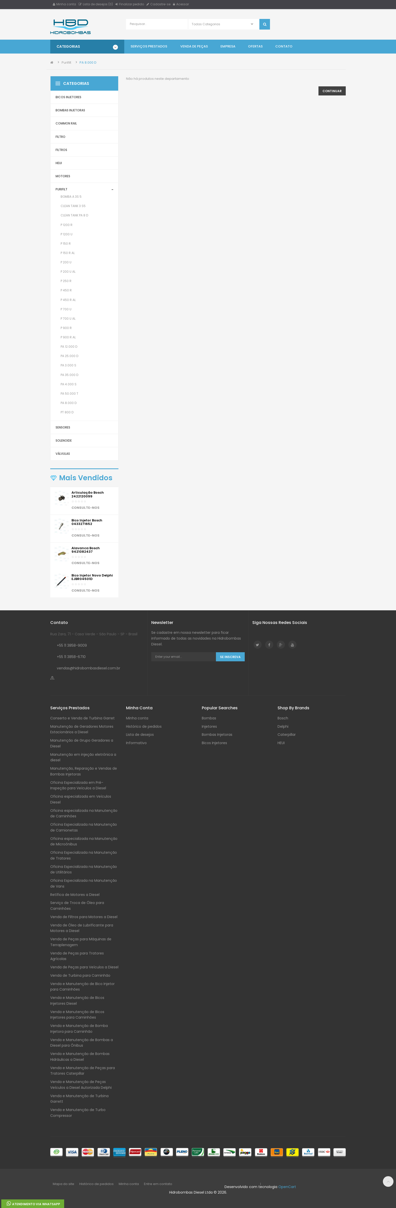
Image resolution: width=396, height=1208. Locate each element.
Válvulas (63, 453)
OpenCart (287, 1186)
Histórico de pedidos (144, 726)
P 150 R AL (68, 253)
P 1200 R (66, 225)
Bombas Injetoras (70, 110)
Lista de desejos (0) (96, 4)
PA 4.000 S (69, 384)
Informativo (136, 742)
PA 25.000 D (69, 356)
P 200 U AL (68, 271)
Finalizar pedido (129, 4)
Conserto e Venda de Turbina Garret (82, 718)
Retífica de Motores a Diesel (75, 894)
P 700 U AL (68, 318)
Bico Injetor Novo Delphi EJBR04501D (92, 577)
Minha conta (64, 4)
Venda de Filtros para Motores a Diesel (83, 916)
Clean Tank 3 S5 (73, 206)
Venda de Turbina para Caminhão (80, 975)
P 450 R (66, 290)
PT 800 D (67, 412)
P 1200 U (66, 234)
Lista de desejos (140, 734)
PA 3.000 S (68, 365)
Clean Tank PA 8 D (74, 215)
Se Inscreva (230, 657)
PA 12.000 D (69, 346)
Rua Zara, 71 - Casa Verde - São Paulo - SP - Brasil (93, 634)
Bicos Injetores (68, 97)
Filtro (60, 137)
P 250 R (66, 281)
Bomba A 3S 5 (71, 196)
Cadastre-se (158, 4)
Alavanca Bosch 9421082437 (85, 550)
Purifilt (66, 62)
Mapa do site (63, 1183)
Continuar (332, 91)
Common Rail (66, 123)
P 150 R (66, 243)
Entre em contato (158, 1183)
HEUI (59, 163)
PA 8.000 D (88, 62)
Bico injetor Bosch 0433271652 (86, 522)
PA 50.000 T (69, 393)
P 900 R (66, 328)
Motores (63, 176)
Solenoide (64, 440)
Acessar (181, 4)
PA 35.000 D (69, 375)
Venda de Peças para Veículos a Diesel (84, 967)
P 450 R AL (68, 300)
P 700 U (66, 309)
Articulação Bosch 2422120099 (87, 494)
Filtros (61, 150)
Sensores (63, 427)
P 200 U (66, 262)
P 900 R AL (68, 337)
